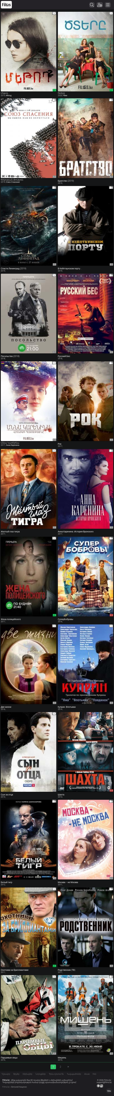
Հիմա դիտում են (56, 1074)
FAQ (94, 1074)
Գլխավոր (6, 1074)
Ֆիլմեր (16, 1074)
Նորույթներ (40, 1074)
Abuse (87, 1074)
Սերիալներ (27, 1074)
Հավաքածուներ (74, 1074)
